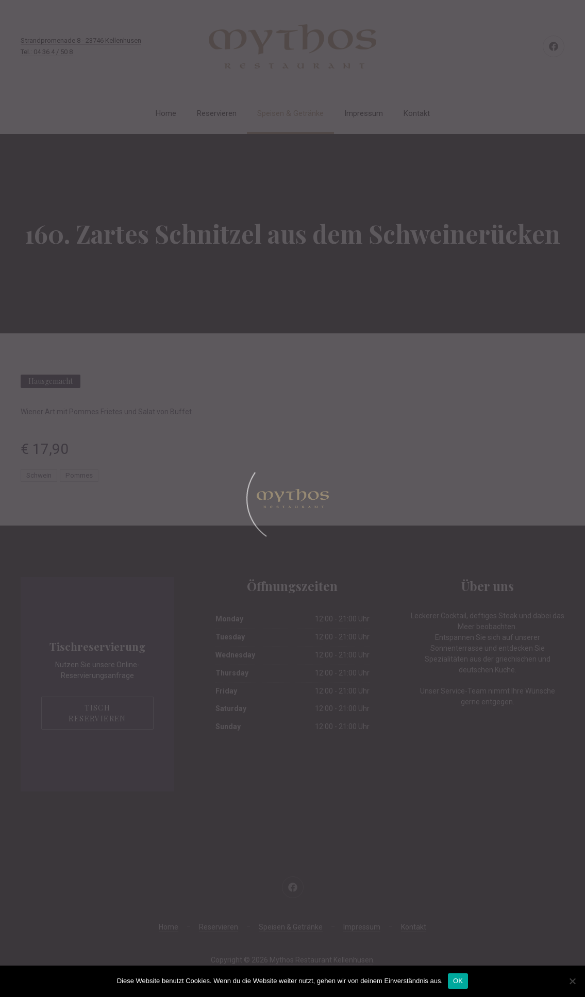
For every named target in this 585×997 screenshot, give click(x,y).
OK (458, 981)
